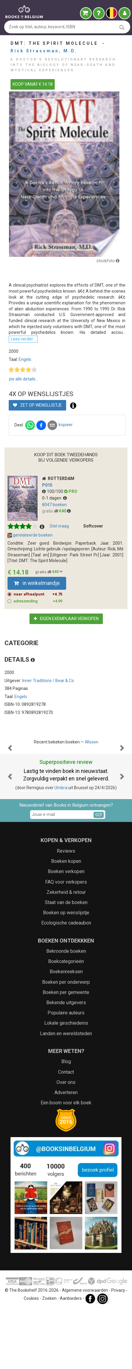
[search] (122, 27)
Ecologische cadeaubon (66, 983)
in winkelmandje (37, 583)
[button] (10, 778)
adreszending (38, 601)
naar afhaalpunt (38, 594)
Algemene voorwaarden (85, 1350)
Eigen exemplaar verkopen (66, 618)
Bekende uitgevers (66, 1063)
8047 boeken (54, 504)
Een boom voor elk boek (66, 1163)
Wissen (91, 742)
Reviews (66, 911)
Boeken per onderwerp (66, 1042)
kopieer (66, 424)
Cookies (31, 1358)
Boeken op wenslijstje (66, 973)
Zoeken (49, 1358)
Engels (25, 359)
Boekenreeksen (66, 1032)
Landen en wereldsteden (66, 1094)
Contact (66, 1132)
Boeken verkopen (66, 931)
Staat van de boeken (66, 962)
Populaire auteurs (66, 1073)
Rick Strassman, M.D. (44, 50)
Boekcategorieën (66, 1021)
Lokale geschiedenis (66, 1083)
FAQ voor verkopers (66, 942)
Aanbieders (71, 1358)
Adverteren (66, 1152)
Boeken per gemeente (66, 1052)
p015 (47, 485)
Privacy (118, 1350)
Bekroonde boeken (66, 1011)
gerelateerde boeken (30, 535)
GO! (98, 874)
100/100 (53, 491)
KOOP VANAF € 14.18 (33, 84)
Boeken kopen (66, 921)
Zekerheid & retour (66, 952)
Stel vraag (59, 526)
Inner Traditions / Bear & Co (48, 680)
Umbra (60, 847)
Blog (66, 1121)
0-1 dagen (54, 498)
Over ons (66, 1142)
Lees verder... (23, 339)
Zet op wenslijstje (37, 405)
